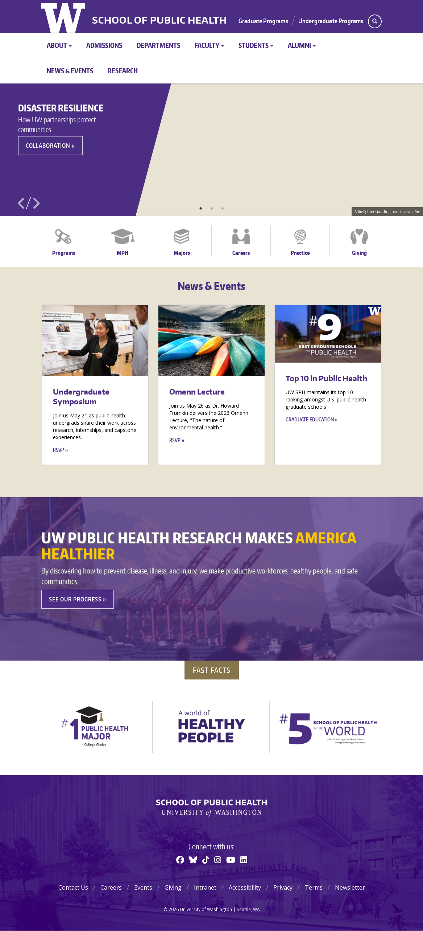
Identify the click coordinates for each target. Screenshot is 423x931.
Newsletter (350, 887)
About (59, 45)
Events (143, 887)
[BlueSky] (193, 859)
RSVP (58, 450)
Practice (300, 252)
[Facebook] (180, 859)
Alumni (302, 45)
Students (256, 45)
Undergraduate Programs (331, 21)
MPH (122, 252)
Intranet (205, 887)
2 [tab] (211, 208)
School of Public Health (159, 20)
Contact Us (73, 887)
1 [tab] (200, 208)
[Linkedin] (243, 859)
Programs (63, 252)
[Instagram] (217, 859)
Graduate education (310, 419)
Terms (314, 887)
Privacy (283, 887)
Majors (182, 252)
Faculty (209, 45)
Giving (359, 252)
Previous (21, 203)
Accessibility (245, 887)
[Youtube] (230, 859)
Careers (241, 252)
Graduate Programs (263, 21)
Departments (158, 45)
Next (35, 203)
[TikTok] (205, 859)
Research (123, 70)
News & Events (70, 70)
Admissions (104, 45)
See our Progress (75, 599)
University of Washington (64, 16)
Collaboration (48, 145)
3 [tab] (222, 208)
